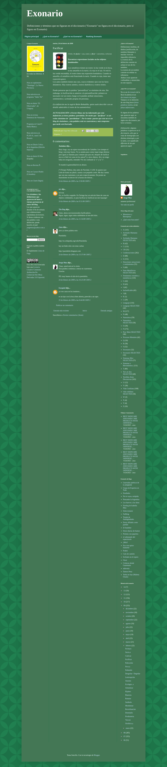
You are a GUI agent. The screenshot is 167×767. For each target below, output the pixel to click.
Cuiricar (128, 656)
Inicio (85, 311)
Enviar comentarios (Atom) (73, 315)
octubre (129, 616)
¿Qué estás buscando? (131, 220)
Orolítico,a (129, 723)
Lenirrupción (130, 677)
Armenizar (129, 688)
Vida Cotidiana (128, 389)
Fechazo (128, 649)
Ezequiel (62, 288)
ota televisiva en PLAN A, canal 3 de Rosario (34, 135)
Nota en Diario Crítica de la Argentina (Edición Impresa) (36, 147)
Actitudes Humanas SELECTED (130, 239)
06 (125, 740)
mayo (128, 634)
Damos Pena (127, 572)
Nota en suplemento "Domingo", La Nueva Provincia (35, 85)
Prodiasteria (129, 716)
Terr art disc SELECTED (127, 373)
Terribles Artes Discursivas (128, 378)
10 (125, 602)
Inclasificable (128, 290)
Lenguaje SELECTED (131, 306)
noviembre (130, 612)
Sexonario (126, 350)
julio (127, 627)
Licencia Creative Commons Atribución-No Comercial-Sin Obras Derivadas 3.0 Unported (35, 272)
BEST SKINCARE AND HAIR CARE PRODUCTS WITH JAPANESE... (130, 419)
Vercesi (128, 720)
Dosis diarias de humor (131, 531)
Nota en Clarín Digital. (35, 181)
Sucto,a (128, 652)
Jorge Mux (63, 263)
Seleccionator (128, 511)
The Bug (62, 209)
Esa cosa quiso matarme (128, 547)
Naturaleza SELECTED (127, 322)
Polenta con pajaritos (130, 534)
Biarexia (128, 695)
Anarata (128, 681)
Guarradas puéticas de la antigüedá (131, 484)
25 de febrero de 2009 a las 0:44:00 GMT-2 (74, 300)
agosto (128, 624)
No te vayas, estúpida (131, 496)
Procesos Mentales (130, 337)
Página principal (32, 36)
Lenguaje (126, 303)
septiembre (130, 620)
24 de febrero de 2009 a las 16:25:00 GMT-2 (75, 280)
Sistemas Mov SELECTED (128, 359)
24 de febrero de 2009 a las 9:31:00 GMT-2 (74, 201)
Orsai (125, 560)
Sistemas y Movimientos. (128, 364)
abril (127, 638)
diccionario (132, 92)
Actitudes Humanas (130, 233)
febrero (128, 646)
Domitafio (129, 713)
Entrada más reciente (61, 311)
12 (125, 594)
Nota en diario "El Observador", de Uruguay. (33, 105)
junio (128, 631)
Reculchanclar (130, 709)
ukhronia (126, 568)
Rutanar (128, 699)
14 (125, 587)
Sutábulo (128, 702)
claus (61, 227)
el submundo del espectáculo (129, 538)
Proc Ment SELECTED (131, 332)
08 (125, 733)
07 (125, 736)
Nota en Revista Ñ (33, 165)
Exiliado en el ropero (130, 557)
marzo (128, 642)
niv (60, 189)
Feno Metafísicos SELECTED (129, 272)
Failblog (126, 514)
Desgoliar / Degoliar (132, 674)
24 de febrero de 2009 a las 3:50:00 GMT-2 (74, 181)
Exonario (45, 13)
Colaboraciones (128, 253)
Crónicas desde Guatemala (128, 564)
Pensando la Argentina (131, 499)
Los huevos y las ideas (131, 503)
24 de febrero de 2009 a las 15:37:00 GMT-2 (75, 255)
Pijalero (128, 692)
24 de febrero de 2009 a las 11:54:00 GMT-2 (75, 219)
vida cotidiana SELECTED (128, 393)
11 (125, 598)
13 (125, 591)
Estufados (126, 493)
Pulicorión (129, 663)
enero (128, 728)
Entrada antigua (106, 311)
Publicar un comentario (64, 305)
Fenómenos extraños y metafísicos (131, 277)
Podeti (125, 551)
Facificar (128, 659)
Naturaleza (127, 317)
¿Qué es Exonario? (51, 36)
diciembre (129, 609)
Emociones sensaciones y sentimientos (131, 263)
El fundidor (127, 528)
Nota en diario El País (35, 156)
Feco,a (127, 667)
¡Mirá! (125, 542)
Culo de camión (129, 554)
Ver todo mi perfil (127, 205)
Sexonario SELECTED (131, 353)
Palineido (128, 670)
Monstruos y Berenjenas (127, 215)
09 (125, 606)
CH (124, 250)
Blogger (97, 755)
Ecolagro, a (129, 684)
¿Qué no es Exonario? (72, 36)
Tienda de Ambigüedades (128, 518)
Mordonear (129, 706)
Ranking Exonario (94, 36)
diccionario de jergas (128, 97)
